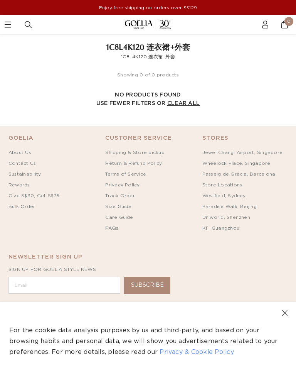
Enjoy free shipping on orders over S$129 (148, 7)
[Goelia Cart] (280, 25)
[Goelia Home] (148, 24)
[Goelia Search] (30, 25)
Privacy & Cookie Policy (197, 352)
